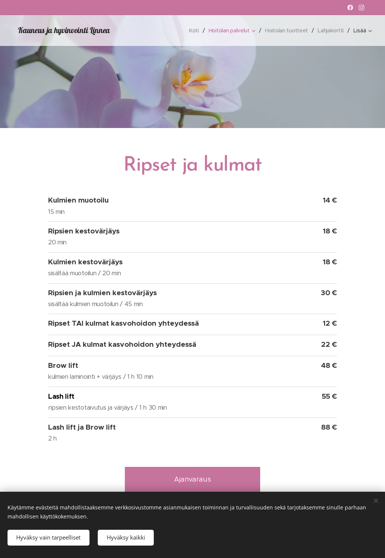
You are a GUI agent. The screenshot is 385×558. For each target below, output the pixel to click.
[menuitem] (191, 30)
